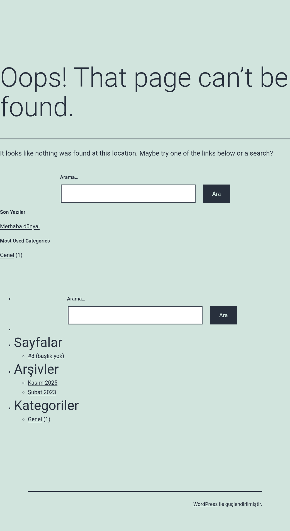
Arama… (69, 177)
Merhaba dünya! (20, 226)
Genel (7, 255)
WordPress (205, 504)
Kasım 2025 (42, 382)
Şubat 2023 (42, 392)
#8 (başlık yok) (46, 356)
